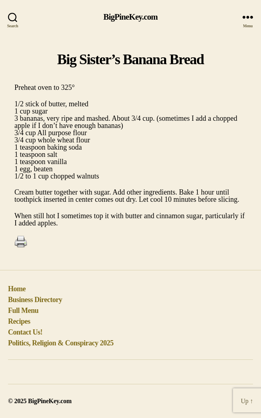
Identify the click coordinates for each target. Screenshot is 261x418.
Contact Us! (25, 332)
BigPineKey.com (130, 17)
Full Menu (23, 310)
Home (17, 289)
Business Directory (35, 300)
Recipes (19, 321)
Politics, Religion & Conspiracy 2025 (61, 343)
